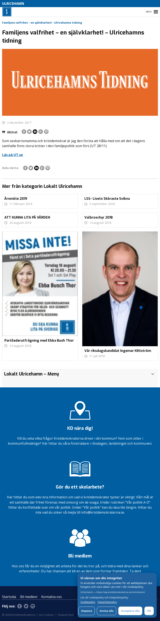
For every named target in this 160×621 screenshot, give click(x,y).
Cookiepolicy (87, 602)
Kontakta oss (51, 596)
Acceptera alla (130, 611)
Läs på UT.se (12, 155)
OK (149, 611)
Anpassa (86, 611)
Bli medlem (28, 596)
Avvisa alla (107, 611)
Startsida (9, 596)
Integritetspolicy (107, 602)
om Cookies (46, 615)
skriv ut (10, 132)
